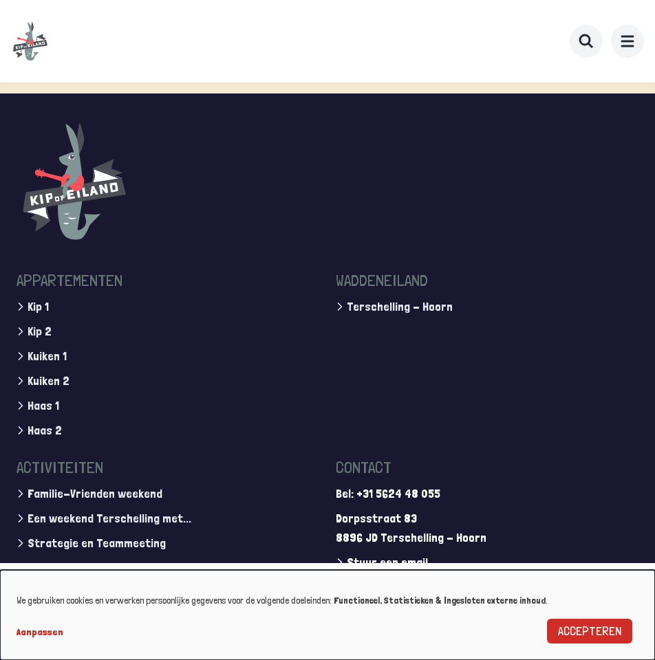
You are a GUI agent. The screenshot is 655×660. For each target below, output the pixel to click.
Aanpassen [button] (40, 631)
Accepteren (589, 631)
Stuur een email (387, 562)
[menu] (627, 41)
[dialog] (327, 615)
